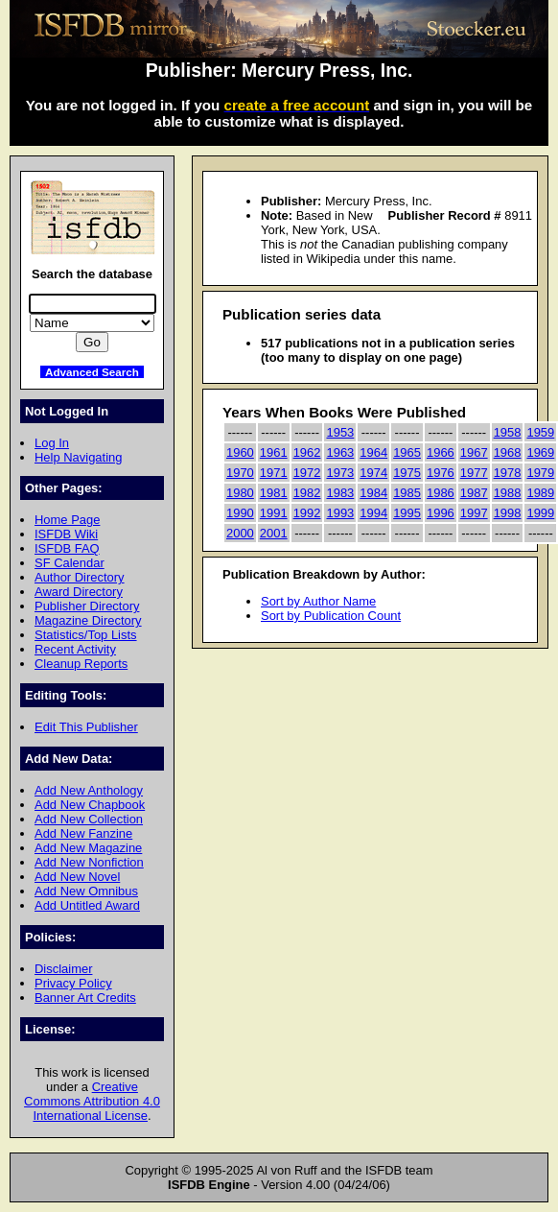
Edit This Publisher (86, 727)
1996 (440, 513)
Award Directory (79, 591)
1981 (274, 493)
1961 (274, 452)
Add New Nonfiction (89, 862)
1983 (340, 493)
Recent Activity (75, 649)
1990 (240, 513)
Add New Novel (77, 876)
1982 (307, 493)
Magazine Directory (88, 620)
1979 (540, 472)
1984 (373, 493)
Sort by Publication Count (331, 615)
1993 (340, 513)
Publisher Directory (87, 606)
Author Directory (80, 577)
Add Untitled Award (87, 905)
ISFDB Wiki (66, 534)
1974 (373, 472)
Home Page (67, 519)
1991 (274, 513)
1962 (307, 452)
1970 (240, 472)
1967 (474, 452)
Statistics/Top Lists (86, 635)
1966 (440, 452)
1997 (474, 513)
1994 (373, 513)
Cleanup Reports (81, 663)
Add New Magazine (88, 848)
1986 (440, 493)
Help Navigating (78, 457)
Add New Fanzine (83, 833)
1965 (407, 452)
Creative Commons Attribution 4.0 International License (92, 1101)
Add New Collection (89, 819)
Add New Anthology (89, 790)
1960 (240, 452)
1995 (407, 513)
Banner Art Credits (85, 997)
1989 (540, 493)
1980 (240, 493)
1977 (474, 472)
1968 (508, 452)
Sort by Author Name (318, 601)
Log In (52, 443)
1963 (340, 452)
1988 (508, 493)
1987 (474, 493)
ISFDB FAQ (67, 548)
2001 (274, 533)
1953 (340, 432)
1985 (407, 493)
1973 (340, 472)
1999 (540, 513)
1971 (274, 472)
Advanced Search (92, 372)
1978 (508, 472)
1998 (508, 513)
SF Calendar (70, 563)
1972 (307, 472)
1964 (373, 452)
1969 (540, 452)
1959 (540, 432)
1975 (407, 472)
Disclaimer (63, 969)
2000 (240, 533)
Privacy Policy (73, 983)
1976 (440, 472)
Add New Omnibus (86, 891)
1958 (508, 432)
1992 (307, 513)
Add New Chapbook (90, 804)
